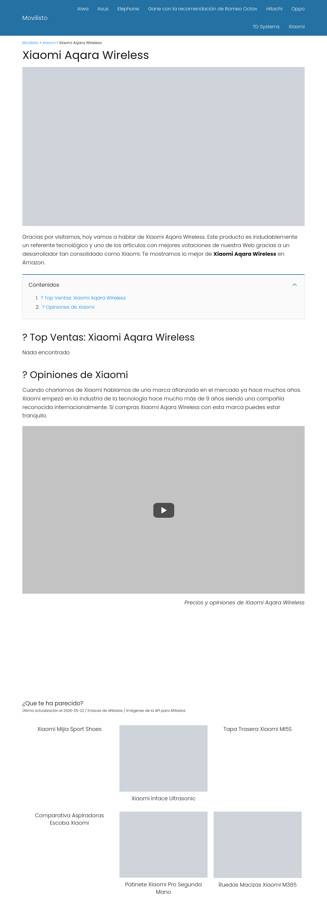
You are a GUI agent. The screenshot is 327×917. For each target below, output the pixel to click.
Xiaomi (297, 26)
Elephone (128, 8)
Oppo (298, 8)
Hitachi (274, 8)
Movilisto (35, 18)
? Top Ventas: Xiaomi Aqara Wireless (83, 297)
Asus (102, 8)
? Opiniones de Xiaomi (68, 307)
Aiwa (82, 8)
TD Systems (266, 26)
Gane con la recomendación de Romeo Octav (202, 8)
